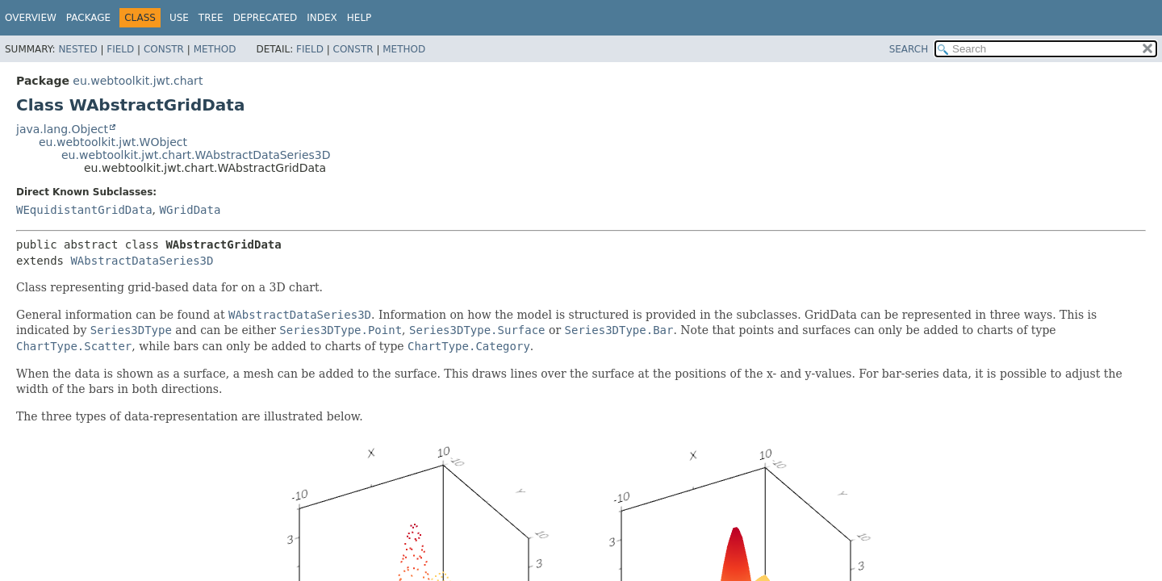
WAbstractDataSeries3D (141, 260)
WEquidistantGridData (84, 209)
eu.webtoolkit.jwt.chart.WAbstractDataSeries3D (195, 154)
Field (120, 49)
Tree (211, 17)
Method (215, 49)
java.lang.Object (62, 129)
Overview (30, 17)
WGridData (189, 209)
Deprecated (265, 17)
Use (179, 17)
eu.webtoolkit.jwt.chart (138, 80)
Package (88, 17)
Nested (77, 49)
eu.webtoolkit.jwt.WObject (113, 142)
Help (359, 17)
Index (322, 17)
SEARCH (909, 49)
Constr (164, 49)
